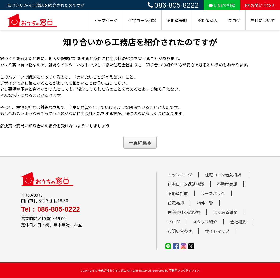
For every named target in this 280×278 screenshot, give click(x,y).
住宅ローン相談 (142, 20)
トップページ (105, 20)
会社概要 (238, 221)
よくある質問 (225, 212)
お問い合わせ (260, 5)
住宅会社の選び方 (184, 212)
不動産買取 (178, 193)
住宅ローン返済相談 (186, 184)
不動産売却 (177, 20)
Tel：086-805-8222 (50, 209)
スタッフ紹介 (205, 221)
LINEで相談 (222, 5)
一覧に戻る (140, 142)
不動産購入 (207, 20)
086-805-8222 (173, 5)
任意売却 (176, 203)
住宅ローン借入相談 (223, 174)
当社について (263, 20)
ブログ (234, 20)
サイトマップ (217, 231)
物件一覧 (205, 203)
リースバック (213, 193)
